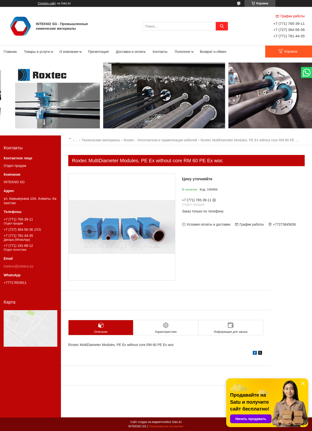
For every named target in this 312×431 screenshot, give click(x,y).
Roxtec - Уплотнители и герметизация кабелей (160, 140)
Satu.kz (177, 422)
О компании (68, 52)
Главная (10, 52)
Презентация (98, 52)
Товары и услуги (37, 52)
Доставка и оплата (131, 52)
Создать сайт (47, 3)
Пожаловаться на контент (166, 426)
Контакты (160, 52)
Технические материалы (101, 140)
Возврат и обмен (213, 52)
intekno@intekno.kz (18, 266)
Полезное (182, 52)
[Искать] (222, 26)
